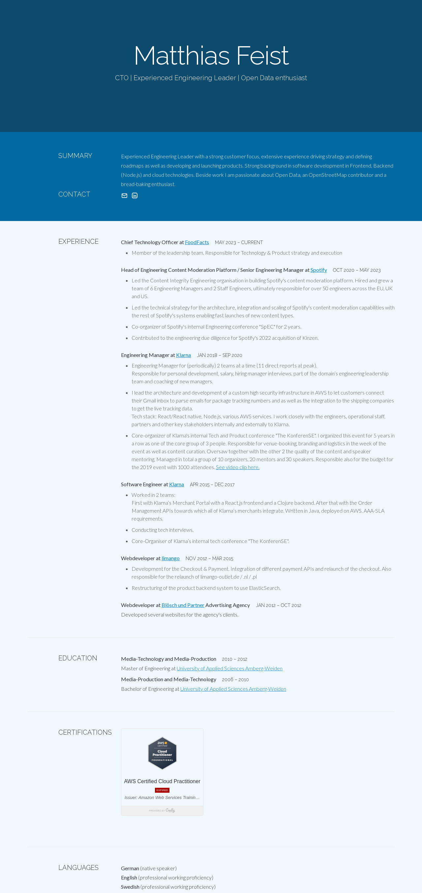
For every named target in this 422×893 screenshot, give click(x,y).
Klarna (183, 355)
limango (171, 558)
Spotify (319, 270)
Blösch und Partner (183, 605)
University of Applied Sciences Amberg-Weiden (230, 668)
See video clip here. (237, 467)
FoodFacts (197, 242)
